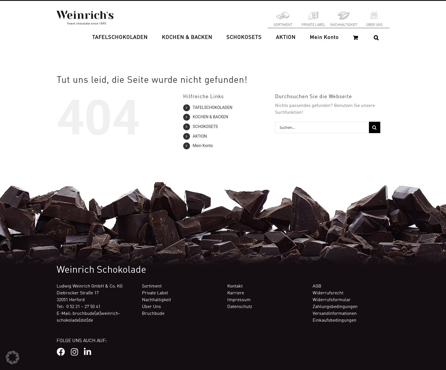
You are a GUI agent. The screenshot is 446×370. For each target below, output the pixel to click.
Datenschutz (239, 307)
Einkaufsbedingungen (334, 320)
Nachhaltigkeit (156, 300)
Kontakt (235, 286)
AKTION (200, 136)
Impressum (239, 300)
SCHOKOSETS (205, 126)
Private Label (155, 293)
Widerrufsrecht (328, 293)
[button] (376, 37)
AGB (317, 286)
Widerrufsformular (332, 300)
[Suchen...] (322, 127)
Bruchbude (153, 313)
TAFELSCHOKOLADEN (212, 107)
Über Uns (151, 307)
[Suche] (374, 127)
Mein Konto (203, 145)
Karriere (235, 293)
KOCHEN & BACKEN (210, 117)
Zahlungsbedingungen (335, 307)
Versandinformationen (335, 313)
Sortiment (152, 286)
